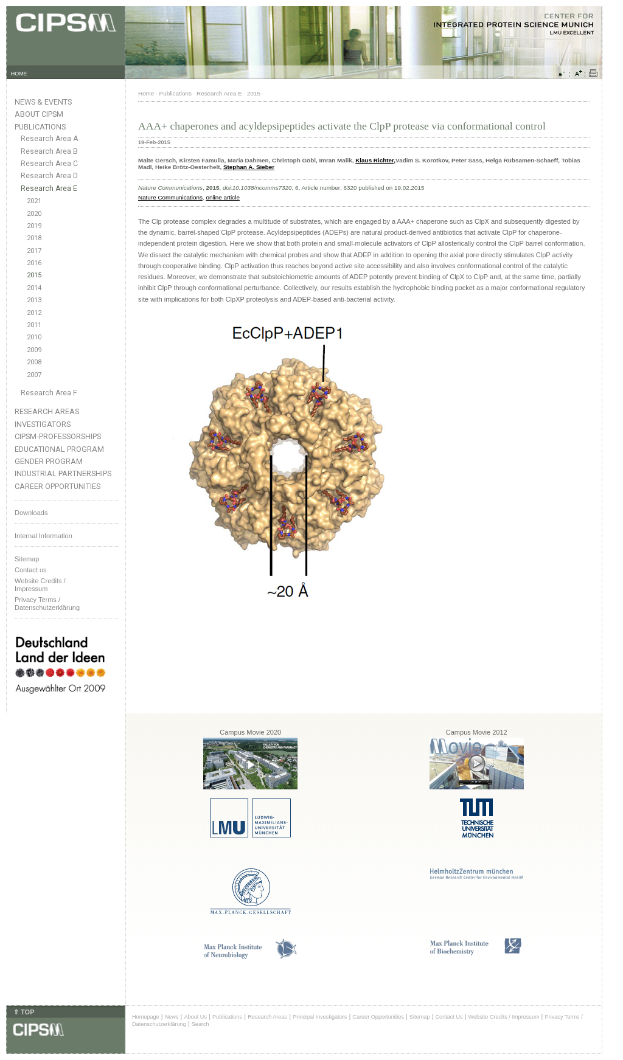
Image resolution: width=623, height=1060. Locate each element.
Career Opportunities (57, 486)
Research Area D (49, 175)
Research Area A (49, 138)
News (172, 1017)
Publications (40, 126)
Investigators (43, 424)
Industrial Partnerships (63, 473)
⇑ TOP (23, 1012)
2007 (34, 375)
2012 (34, 313)
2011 (34, 325)
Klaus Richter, (375, 160)
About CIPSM (39, 114)
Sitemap (27, 559)
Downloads (31, 512)
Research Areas (47, 411)
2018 (34, 238)
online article (222, 197)
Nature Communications (170, 197)
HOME (19, 74)
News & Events (43, 101)
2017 (34, 251)
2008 (34, 362)
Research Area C (49, 163)
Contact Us (448, 1017)
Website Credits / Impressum (504, 1017)
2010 (34, 337)
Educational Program (59, 449)
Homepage (145, 1017)
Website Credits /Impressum (40, 584)
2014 (34, 288)
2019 (34, 226)
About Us (195, 1017)
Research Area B (49, 151)
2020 (34, 214)
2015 (34, 275)
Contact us (31, 569)
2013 (34, 300)
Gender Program (49, 461)
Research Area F (49, 393)
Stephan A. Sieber (248, 167)
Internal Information (43, 535)
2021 (34, 201)
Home (146, 93)
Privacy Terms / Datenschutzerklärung (47, 603)
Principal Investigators (320, 1017)
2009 (34, 350)
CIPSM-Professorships (58, 436)
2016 (34, 263)
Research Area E (49, 188)
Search (200, 1024)
